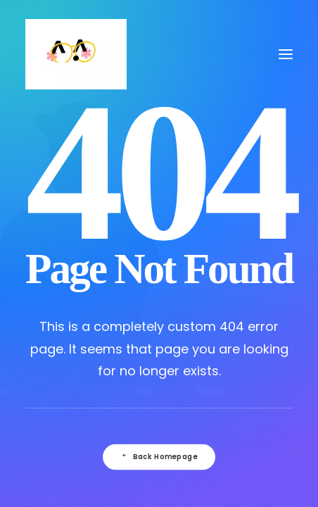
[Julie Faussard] (76, 54)
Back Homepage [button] (158, 457)
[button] (285, 54)
